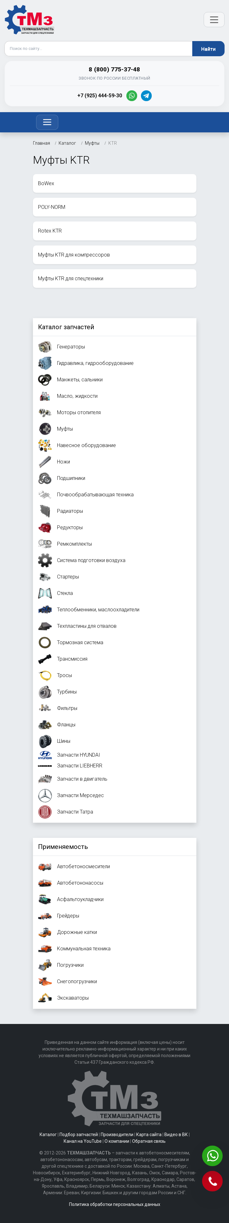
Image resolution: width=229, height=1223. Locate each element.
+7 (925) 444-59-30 (99, 96)
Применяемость (63, 847)
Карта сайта (149, 1134)
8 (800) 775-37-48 (114, 69)
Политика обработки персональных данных (114, 1204)
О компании (117, 1141)
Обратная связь (149, 1141)
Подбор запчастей (79, 1134)
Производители (117, 1134)
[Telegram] (146, 95)
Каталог (48, 1134)
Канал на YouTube (83, 1141)
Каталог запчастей (66, 327)
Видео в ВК (176, 1134)
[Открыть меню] (214, 19)
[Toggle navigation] (47, 122)
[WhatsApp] (131, 95)
